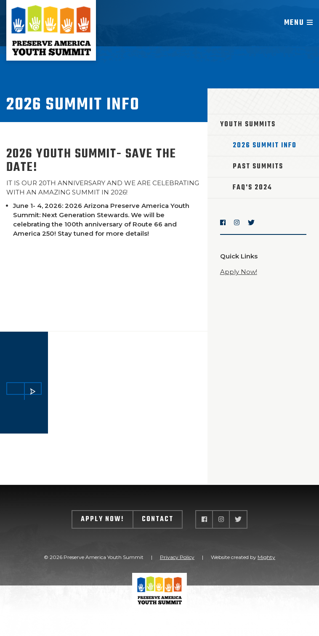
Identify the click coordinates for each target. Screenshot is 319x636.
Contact (157, 519)
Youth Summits (248, 124)
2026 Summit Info (265, 145)
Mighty (266, 557)
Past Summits (258, 166)
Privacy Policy (177, 557)
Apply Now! (238, 272)
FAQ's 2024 (252, 187)
